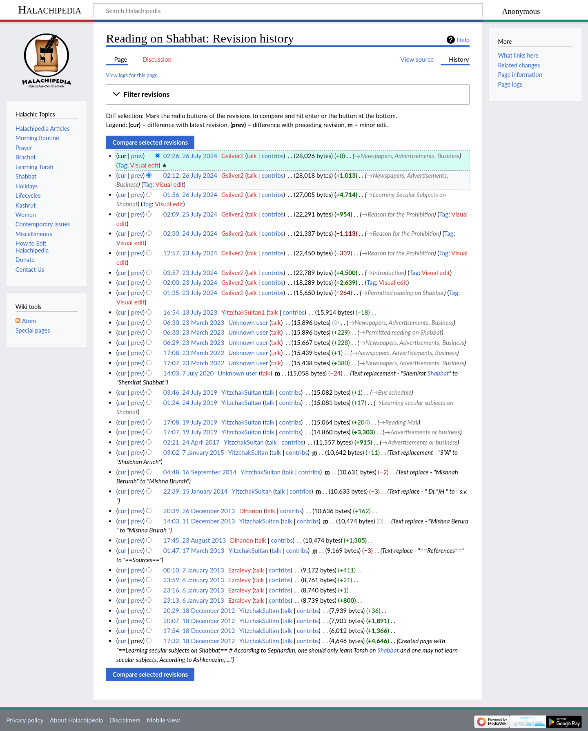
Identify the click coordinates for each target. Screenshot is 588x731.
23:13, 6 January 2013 (193, 600)
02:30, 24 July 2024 (190, 233)
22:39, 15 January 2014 (195, 491)
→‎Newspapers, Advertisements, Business (407, 155)
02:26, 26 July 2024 (190, 155)
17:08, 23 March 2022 (193, 352)
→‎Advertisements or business (422, 432)
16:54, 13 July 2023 (190, 312)
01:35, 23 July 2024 (190, 292)
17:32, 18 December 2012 (199, 640)
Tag (122, 165)
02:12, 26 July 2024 (190, 175)
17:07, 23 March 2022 (193, 363)
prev (137, 155)
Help (463, 39)
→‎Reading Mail (399, 422)
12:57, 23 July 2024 (190, 253)
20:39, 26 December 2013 (199, 510)
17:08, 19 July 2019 (190, 422)
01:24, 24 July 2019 (190, 402)
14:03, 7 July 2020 (188, 373)
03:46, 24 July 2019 (190, 392)
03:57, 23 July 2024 (190, 272)
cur (122, 175)
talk (252, 155)
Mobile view (163, 720)
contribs (272, 155)
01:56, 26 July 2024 (190, 194)
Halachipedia (49, 9)
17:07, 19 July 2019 (190, 432)
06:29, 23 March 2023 (193, 342)
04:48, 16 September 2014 (199, 472)
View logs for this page (131, 75)
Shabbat (438, 373)
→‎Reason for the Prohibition (397, 214)
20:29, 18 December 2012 (199, 610)
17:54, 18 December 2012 (199, 630)
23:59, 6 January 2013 (193, 579)
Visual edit (144, 165)
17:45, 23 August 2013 (194, 540)
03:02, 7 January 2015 (193, 452)
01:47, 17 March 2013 (193, 550)
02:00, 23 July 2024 (190, 282)
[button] (288, 94)
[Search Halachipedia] (288, 10)
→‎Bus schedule (392, 392)
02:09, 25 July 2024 (190, 214)
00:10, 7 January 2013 (193, 570)
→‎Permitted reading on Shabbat (402, 292)
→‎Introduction (386, 272)
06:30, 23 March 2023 (193, 322)
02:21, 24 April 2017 (191, 442)
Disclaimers (124, 720)
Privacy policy (24, 720)
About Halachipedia (76, 720)
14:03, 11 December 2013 (199, 521)
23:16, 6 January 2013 (193, 590)
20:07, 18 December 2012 (199, 620)
